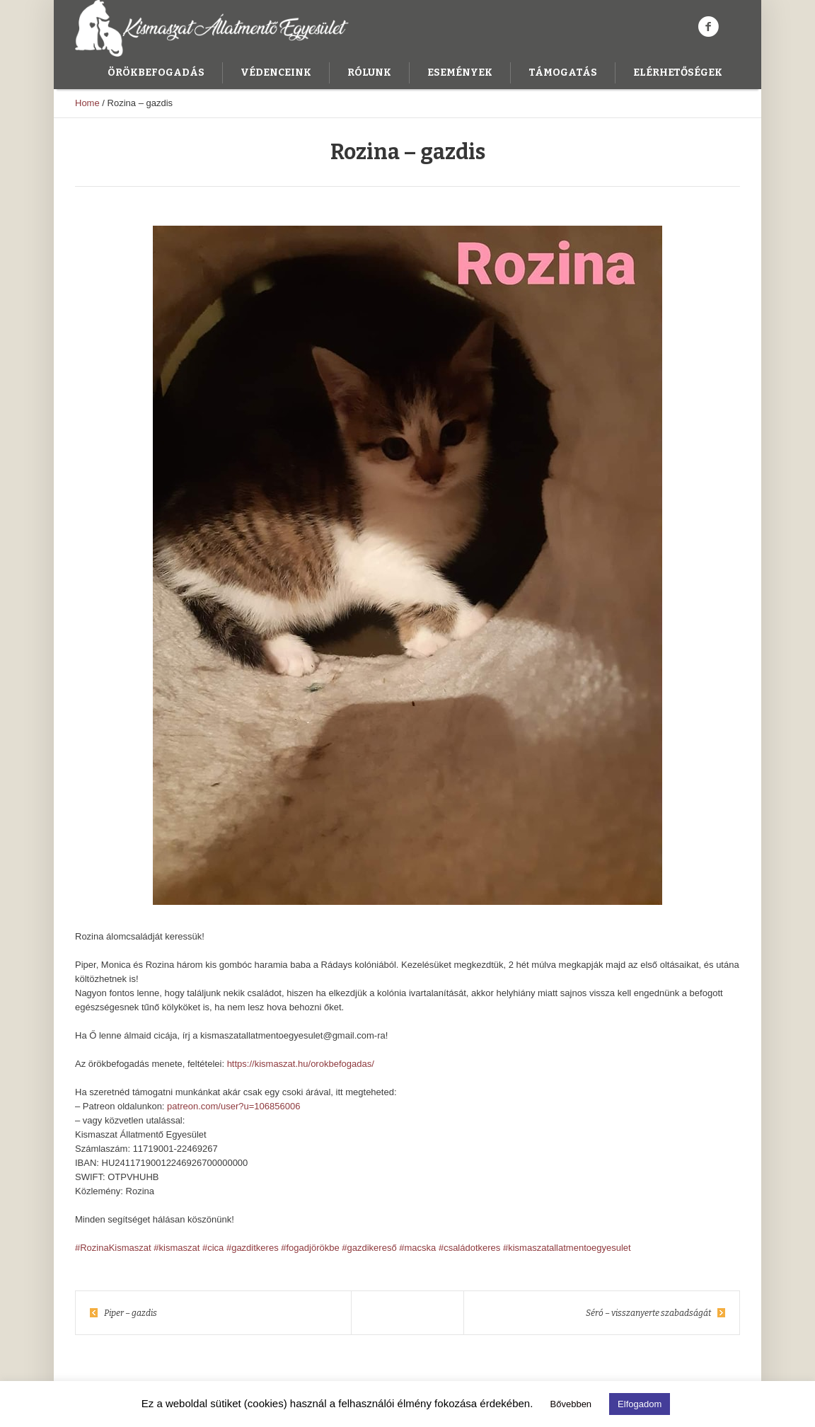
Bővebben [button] (571, 1404)
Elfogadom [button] (639, 1404)
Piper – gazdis (130, 1313)
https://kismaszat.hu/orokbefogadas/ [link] (300, 1063)
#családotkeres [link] (469, 1247)
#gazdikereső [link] (369, 1247)
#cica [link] (213, 1247)
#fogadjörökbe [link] (310, 1247)
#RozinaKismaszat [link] (113, 1247)
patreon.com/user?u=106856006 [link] (233, 1106)
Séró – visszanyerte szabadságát (648, 1313)
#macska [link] (417, 1247)
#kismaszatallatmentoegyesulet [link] (567, 1247)
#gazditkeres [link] (252, 1247)
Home (87, 103)
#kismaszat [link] (177, 1247)
